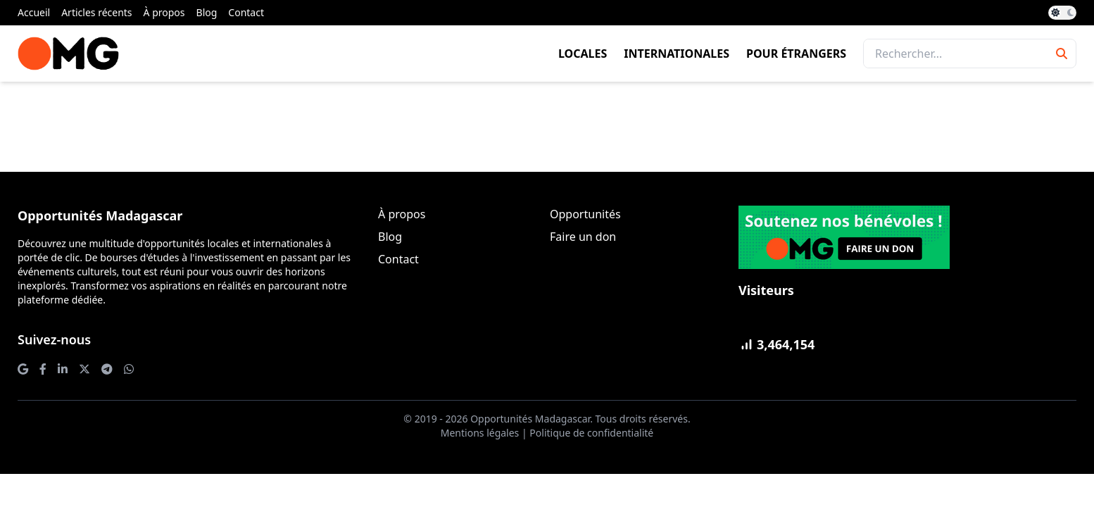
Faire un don (583, 236)
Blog (207, 12)
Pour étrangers (796, 53)
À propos (164, 12)
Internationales (676, 53)
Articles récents (96, 12)
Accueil (34, 12)
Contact (246, 12)
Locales (582, 53)
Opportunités (585, 214)
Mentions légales (480, 432)
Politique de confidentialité (591, 432)
